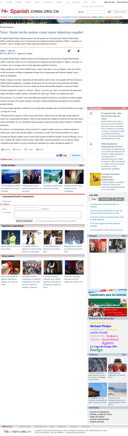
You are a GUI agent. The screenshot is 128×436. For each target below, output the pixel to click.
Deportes (10, 27)
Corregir (30, 149)
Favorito (18, 149)
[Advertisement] (96, 65)
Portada (3, 27)
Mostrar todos (6, 201)
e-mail (41, 149)
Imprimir (7, 149)
